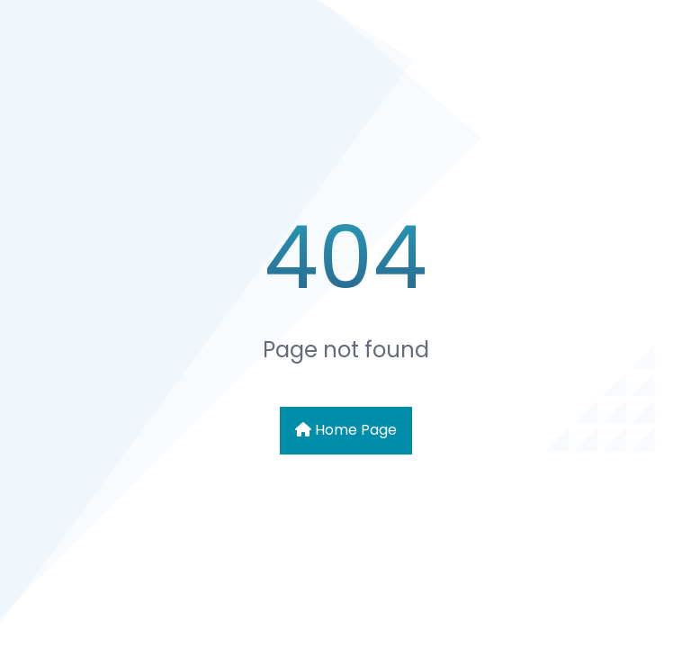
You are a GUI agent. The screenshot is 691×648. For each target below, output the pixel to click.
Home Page (346, 429)
